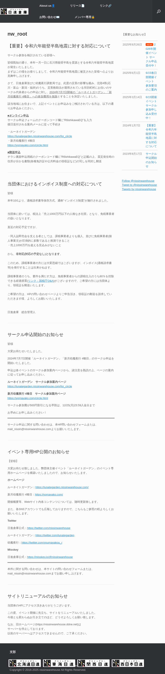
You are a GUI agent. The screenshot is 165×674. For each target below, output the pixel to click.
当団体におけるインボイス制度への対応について (55, 184)
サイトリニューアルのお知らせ (38, 596)
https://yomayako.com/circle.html (28, 145)
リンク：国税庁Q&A (40, 280)
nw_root (17, 34)
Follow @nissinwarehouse (138, 180)
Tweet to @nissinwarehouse (139, 184)
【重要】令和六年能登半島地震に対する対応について (59, 46)
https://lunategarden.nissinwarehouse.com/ (62, 487)
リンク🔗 (106, 5)
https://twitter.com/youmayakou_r (41, 542)
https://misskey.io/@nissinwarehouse (50, 557)
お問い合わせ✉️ (49, 17)
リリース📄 (77, 5)
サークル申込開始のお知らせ (35, 334)
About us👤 (47, 5)
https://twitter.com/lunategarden (54, 535)
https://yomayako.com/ (49, 494)
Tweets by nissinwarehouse (139, 189)
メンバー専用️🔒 (85, 17)
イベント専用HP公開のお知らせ (38, 451)
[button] (158, 11)
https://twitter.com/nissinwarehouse (48, 528)
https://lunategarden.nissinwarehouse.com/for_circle (40, 136)
